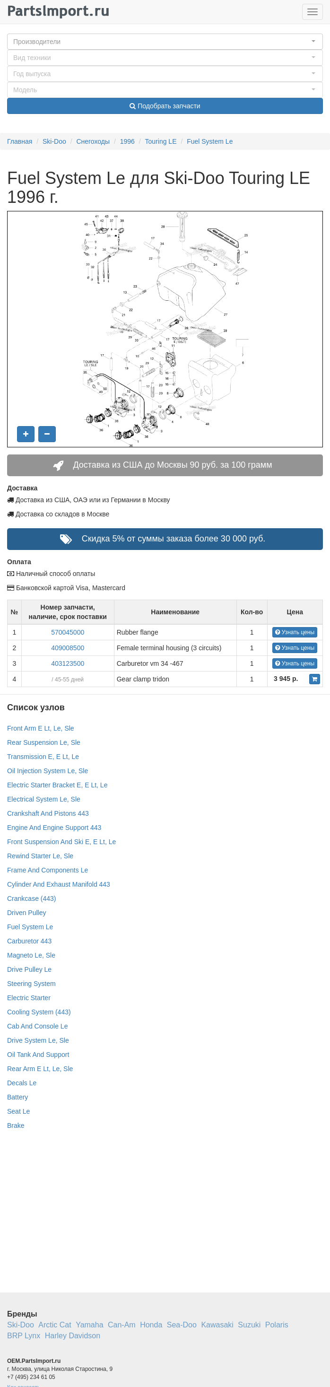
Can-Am (122, 1325)
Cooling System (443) (39, 1012)
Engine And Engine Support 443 (54, 827)
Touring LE (161, 141)
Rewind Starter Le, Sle (40, 856)
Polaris (276, 1325)
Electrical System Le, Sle (43, 799)
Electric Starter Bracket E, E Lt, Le (57, 785)
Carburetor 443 (29, 941)
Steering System (31, 983)
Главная (19, 141)
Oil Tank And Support (38, 1054)
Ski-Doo (54, 141)
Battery (17, 1097)
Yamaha (89, 1325)
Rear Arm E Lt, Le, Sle (40, 1069)
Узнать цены (294, 632)
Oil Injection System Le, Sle (47, 771)
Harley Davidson (72, 1336)
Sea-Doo (182, 1325)
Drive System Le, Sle (38, 1040)
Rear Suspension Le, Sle (43, 742)
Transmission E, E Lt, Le (43, 756)
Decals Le (21, 1083)
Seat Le (18, 1111)
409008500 (67, 648)
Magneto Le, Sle (31, 955)
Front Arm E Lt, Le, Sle (40, 728)
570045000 (67, 632)
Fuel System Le (210, 141)
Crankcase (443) (31, 898)
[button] (165, 42)
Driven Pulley (26, 912)
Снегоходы (93, 141)
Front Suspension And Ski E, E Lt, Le (61, 842)
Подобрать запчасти (165, 106)
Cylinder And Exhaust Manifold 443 (58, 884)
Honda (151, 1325)
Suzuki (249, 1325)
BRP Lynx (23, 1336)
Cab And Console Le (37, 1026)
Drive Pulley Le (29, 969)
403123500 (67, 663)
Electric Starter (29, 998)
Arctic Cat (54, 1325)
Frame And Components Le (47, 870)
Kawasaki (217, 1325)
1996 (127, 141)
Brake (16, 1125)
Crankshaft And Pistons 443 (48, 813)
